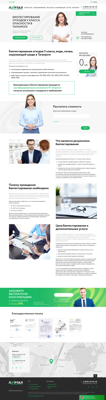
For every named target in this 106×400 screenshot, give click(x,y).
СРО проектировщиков (35, 386)
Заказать (87, 71)
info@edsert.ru (16, 358)
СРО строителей (33, 384)
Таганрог (95, 2)
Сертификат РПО (52, 384)
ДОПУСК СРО (28, 7)
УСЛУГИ (68, 7)
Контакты (75, 7)
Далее (85, 128)
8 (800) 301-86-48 (90, 7)
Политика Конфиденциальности (62, 303)
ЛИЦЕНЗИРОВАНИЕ (39, 7)
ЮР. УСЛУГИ (50, 7)
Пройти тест (36, 37)
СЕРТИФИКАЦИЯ (60, 7)
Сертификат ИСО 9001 (52, 387)
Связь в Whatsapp (20, 37)
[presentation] (92, 314)
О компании (12, 2)
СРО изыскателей (33, 388)
